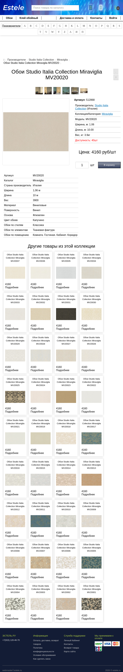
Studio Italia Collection (41, 59)
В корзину (109, 165)
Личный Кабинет (72, 640)
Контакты (96, 18)
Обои (9, 18)
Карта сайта (69, 651)
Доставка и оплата (71, 18)
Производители (11, 25)
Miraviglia (62, 59)
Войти (113, 18)
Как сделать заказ (41, 659)
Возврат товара (71, 648)
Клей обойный (29, 18)
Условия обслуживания (44, 655)
